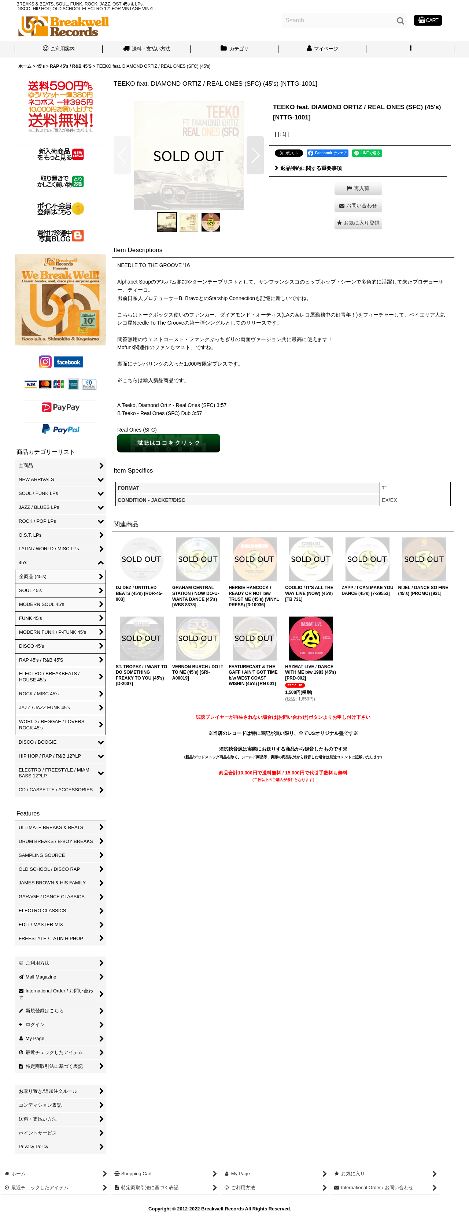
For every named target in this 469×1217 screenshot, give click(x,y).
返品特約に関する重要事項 (308, 168)
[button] (410, 49)
